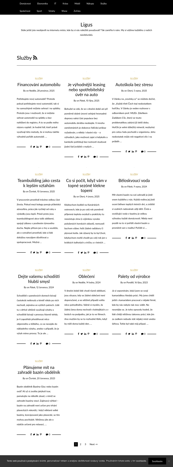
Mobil (77, 3)
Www (64, 11)
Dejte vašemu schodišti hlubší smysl (39, 279)
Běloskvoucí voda (134, 180)
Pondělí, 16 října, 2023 (137, 282)
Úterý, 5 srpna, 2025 (137, 90)
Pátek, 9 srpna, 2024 (137, 186)
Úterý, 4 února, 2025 (90, 196)
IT (55, 3)
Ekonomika (42, 3)
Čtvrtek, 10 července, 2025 (42, 191)
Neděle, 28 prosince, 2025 (42, 90)
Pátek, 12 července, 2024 (42, 287)
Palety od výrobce (134, 276)
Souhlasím (157, 461)
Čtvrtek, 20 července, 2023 (42, 378)
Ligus (86, 24)
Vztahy (51, 11)
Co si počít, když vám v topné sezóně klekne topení (86, 185)
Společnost (25, 11)
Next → (93, 444)
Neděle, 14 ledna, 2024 (90, 282)
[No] (168, 461)
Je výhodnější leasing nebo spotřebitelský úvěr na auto (86, 89)
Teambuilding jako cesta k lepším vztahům (39, 183)
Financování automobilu (38, 84)
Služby (104, 3)
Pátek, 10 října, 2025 (89, 100)
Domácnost (25, 3)
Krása (65, 3)
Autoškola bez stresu (134, 84)
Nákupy (90, 3)
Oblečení (87, 276)
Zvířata (77, 11)
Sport (39, 11)
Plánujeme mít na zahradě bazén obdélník (39, 370)
